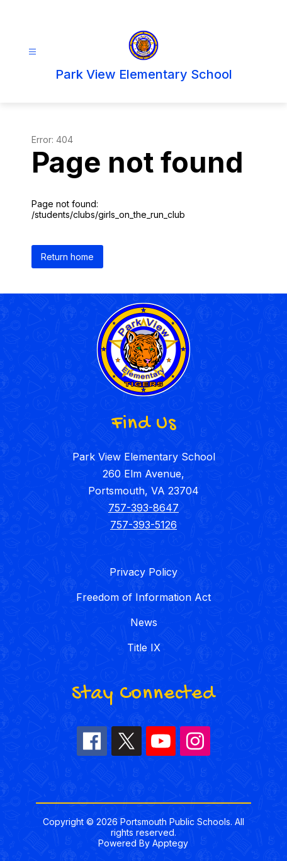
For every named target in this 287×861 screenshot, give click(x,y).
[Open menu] (32, 52)
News (143, 622)
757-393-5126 (143, 524)
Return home (67, 256)
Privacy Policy (143, 572)
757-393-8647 (143, 507)
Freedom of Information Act (143, 597)
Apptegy (170, 843)
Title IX (143, 647)
